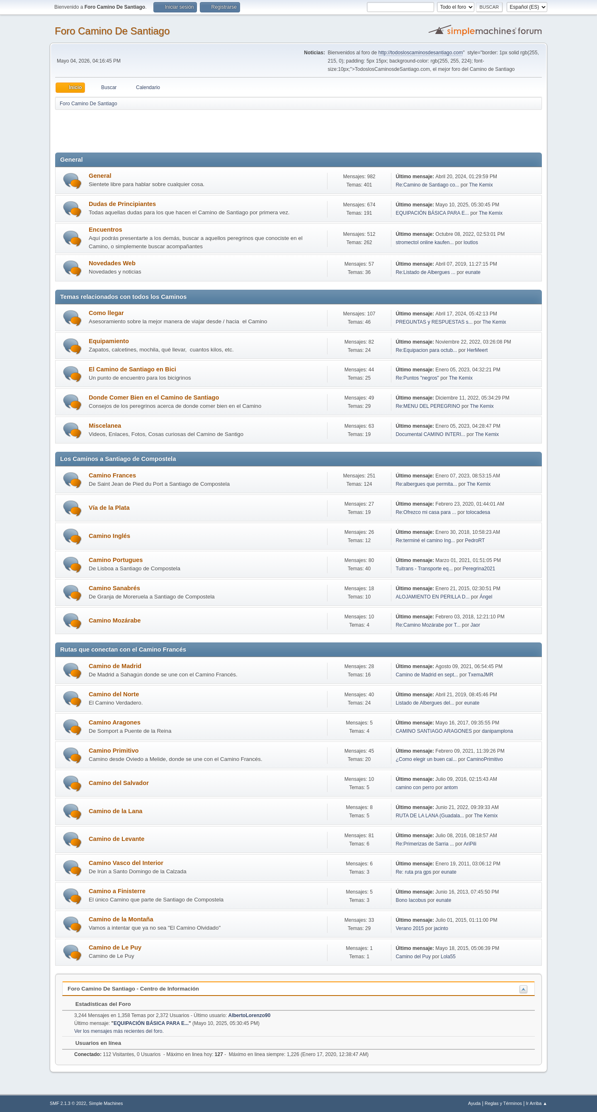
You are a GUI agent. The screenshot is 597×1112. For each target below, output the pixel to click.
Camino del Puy (413, 956)
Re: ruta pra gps (413, 872)
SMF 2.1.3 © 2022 (68, 1103)
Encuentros (105, 229)
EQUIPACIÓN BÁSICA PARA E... (432, 213)
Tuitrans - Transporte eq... (424, 569)
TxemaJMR (480, 675)
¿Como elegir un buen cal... (426, 759)
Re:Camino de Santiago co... (427, 185)
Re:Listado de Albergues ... (425, 272)
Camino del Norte (114, 694)
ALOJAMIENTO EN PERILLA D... (432, 597)
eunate (473, 272)
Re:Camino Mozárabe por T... (428, 625)
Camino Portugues (116, 560)
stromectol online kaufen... (425, 242)
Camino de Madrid (115, 666)
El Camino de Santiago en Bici (132, 369)
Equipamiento (109, 341)
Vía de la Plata (109, 507)
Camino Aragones (115, 722)
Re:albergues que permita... (426, 484)
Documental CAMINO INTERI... (430, 434)
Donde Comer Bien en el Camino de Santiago (154, 397)
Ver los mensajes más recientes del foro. (119, 1031)
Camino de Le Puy (115, 947)
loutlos (471, 242)
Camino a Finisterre (117, 891)
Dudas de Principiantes (122, 204)
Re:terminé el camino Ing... (425, 540)
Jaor (475, 625)
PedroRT (475, 540)
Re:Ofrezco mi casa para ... (426, 512)
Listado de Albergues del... (425, 703)
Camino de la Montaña (121, 919)
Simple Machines (106, 1103)
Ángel (486, 597)
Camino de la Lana (116, 811)
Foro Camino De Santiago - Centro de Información (133, 989)
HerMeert (477, 350)
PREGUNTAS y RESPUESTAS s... (434, 322)
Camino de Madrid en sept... (427, 675)
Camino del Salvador (119, 783)
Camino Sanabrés (114, 588)
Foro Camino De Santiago (112, 30)
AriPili (470, 844)
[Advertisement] (201, 129)
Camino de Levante (116, 839)
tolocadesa (478, 512)
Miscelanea (105, 425)
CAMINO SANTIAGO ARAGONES (434, 731)
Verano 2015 (410, 928)
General (100, 175)
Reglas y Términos (503, 1103)
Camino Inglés (109, 536)
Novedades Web (112, 263)
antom (451, 787)
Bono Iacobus (411, 900)
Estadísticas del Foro (99, 1004)
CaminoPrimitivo (485, 759)
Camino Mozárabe (115, 620)
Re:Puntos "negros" (417, 378)
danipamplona (497, 731)
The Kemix (481, 185)
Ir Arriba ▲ (536, 1103)
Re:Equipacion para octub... (426, 350)
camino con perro (415, 787)
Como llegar (106, 313)
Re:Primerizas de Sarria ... (425, 844)
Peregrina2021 (479, 569)
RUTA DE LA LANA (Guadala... (430, 816)
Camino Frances (112, 475)
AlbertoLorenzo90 (249, 1015)
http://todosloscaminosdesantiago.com (421, 53)
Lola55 (448, 956)
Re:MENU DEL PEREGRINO (428, 406)
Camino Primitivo (114, 750)
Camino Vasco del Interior (126, 863)
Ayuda (474, 1103)
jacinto (441, 928)
